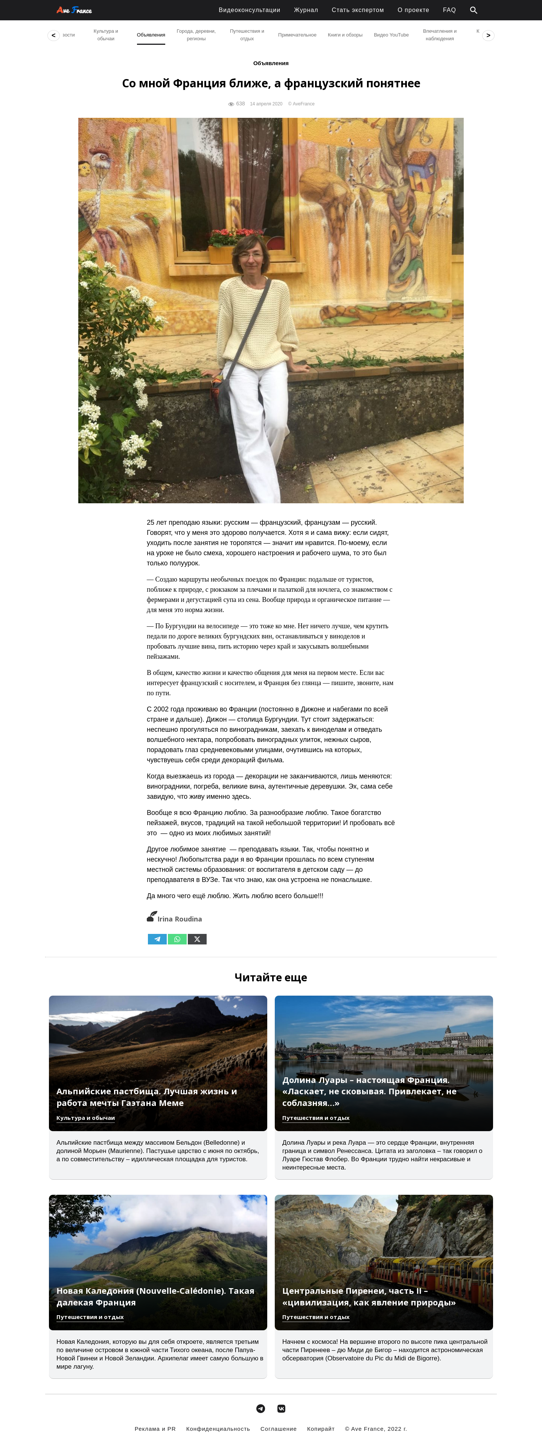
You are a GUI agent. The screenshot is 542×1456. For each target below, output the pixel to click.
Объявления (271, 63)
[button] (474, 10)
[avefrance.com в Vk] (282, 1408)
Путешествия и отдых (316, 1117)
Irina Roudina (174, 918)
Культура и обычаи (85, 1117)
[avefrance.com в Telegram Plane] (260, 1408)
